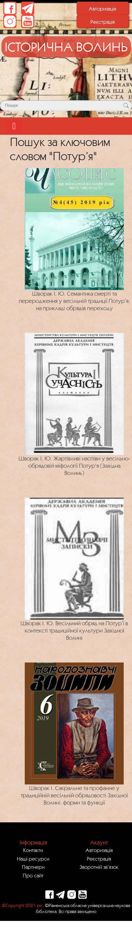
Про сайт (33, 875)
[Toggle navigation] (14, 126)
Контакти (33, 850)
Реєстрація (102, 22)
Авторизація (102, 9)
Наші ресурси (33, 859)
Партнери (33, 867)
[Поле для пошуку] (66, 105)
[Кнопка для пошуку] (126, 105)
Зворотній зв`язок (99, 867)
